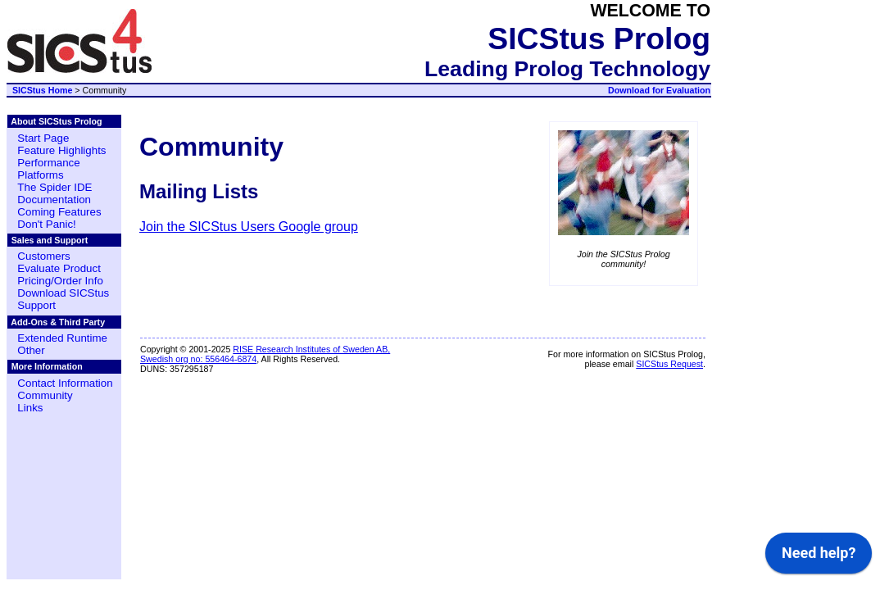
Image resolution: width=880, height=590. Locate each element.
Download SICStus (63, 293)
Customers (43, 256)
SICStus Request (669, 364)
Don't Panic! (46, 224)
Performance (48, 163)
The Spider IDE (54, 187)
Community (44, 395)
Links (30, 408)
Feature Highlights (61, 150)
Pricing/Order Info (59, 281)
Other (30, 350)
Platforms (40, 175)
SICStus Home (42, 90)
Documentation (54, 199)
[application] (818, 557)
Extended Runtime (62, 338)
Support (36, 305)
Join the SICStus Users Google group (248, 227)
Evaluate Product (59, 268)
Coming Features (59, 212)
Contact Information (64, 383)
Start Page (43, 138)
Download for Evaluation (659, 90)
